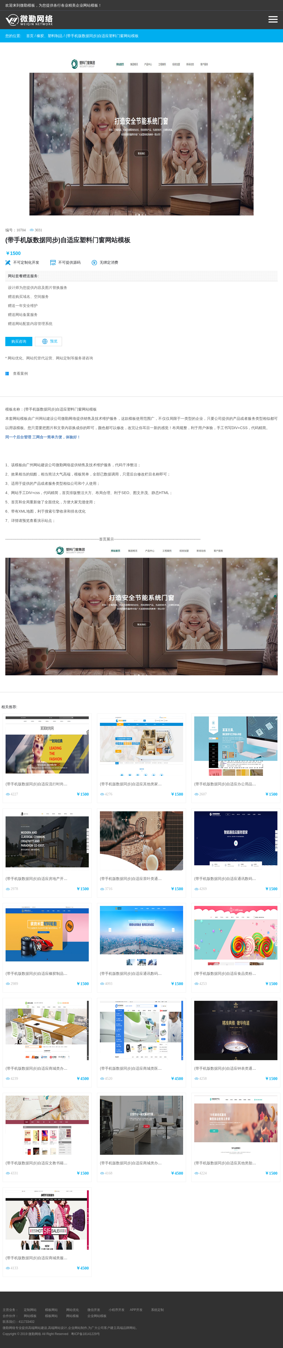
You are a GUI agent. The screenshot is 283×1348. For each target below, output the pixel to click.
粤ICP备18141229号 (86, 1330)
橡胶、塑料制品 (50, 36)
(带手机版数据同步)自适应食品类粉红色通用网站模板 (238, 969)
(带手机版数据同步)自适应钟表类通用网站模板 (232, 1064)
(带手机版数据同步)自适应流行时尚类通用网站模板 (48, 779)
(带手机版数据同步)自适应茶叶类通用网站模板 (138, 874)
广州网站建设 (43, 414)
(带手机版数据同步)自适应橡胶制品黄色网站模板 (46, 969)
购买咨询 (18, 337)
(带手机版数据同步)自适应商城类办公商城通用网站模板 (145, 1159)
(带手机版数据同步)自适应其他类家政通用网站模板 (142, 779)
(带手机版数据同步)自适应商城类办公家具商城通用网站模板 (55, 1064)
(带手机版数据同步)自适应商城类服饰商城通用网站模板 (51, 1253)
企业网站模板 (97, 1311)
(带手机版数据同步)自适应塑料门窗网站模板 (102, 36)
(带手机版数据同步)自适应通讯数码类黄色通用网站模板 (145, 969)
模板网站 (51, 1311)
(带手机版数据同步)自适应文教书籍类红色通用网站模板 (51, 1159)
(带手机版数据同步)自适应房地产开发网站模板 (44, 874)
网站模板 (30, 1311)
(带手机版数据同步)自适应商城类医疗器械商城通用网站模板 (149, 1064)
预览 (50, 337)
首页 (30, 36)
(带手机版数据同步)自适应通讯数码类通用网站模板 (236, 874)
